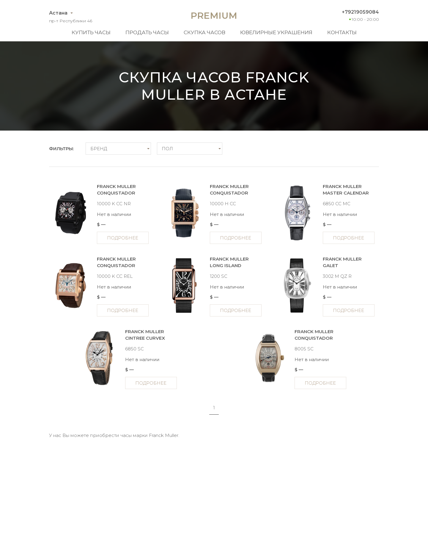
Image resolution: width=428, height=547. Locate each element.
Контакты (342, 32)
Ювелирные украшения (276, 32)
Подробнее (122, 238)
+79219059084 (360, 12)
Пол (167, 148)
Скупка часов (204, 32)
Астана (58, 13)
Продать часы (147, 32)
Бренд (98, 148)
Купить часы (91, 32)
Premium (214, 15)
